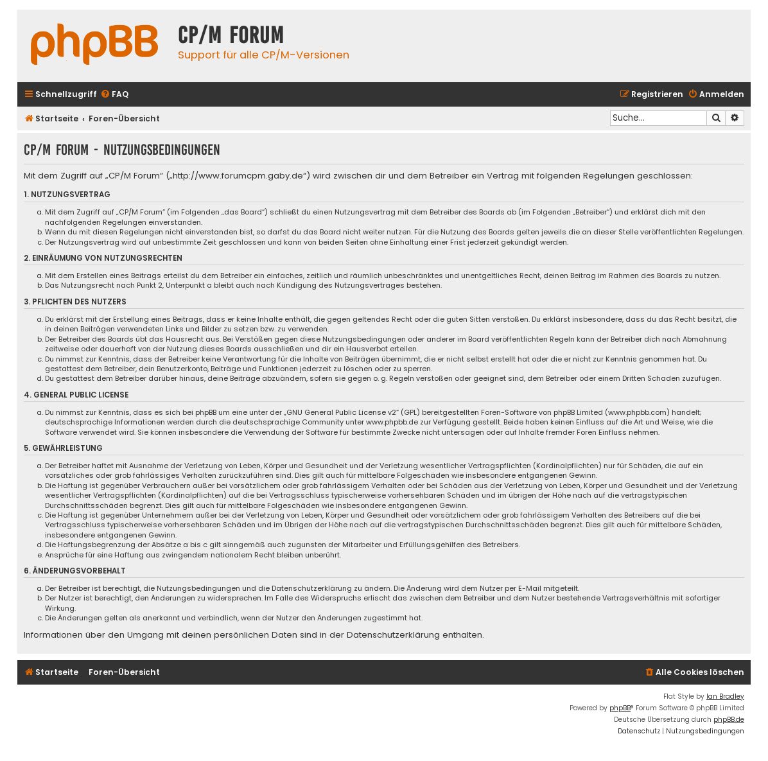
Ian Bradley (725, 696)
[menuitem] (114, 94)
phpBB (620, 708)
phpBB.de (728, 719)
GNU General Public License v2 (341, 412)
